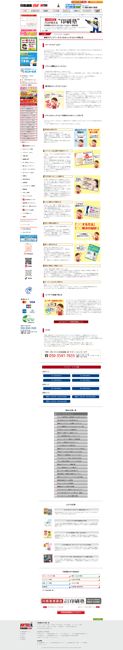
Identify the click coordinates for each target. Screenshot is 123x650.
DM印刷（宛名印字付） (78, 586)
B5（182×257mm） (85, 388)
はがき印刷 (67, 624)
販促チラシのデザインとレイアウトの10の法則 (70, 477)
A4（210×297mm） (56, 375)
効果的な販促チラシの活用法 (65, 480)
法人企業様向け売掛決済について (80, 633)
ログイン (22, 635)
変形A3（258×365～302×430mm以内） (85, 396)
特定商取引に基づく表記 (73, 642)
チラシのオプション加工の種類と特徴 (67, 496)
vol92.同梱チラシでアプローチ (27, 134)
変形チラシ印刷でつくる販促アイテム (67, 433)
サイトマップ (54, 637)
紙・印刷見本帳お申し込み (29, 79)
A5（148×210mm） (56, 380)
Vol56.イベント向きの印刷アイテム (86, 607)
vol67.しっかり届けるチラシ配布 (28, 122)
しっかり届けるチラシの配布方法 (66, 445)
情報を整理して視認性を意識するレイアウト (69, 474)
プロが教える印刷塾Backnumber (28, 138)
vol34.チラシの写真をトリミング (28, 117)
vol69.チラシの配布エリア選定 (27, 127)
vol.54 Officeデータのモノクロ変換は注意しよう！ (76, 510)
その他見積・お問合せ (97, 11)
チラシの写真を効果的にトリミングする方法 (69, 461)
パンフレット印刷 (47, 579)
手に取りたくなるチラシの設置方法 (66, 429)
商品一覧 (67, 14)
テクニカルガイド (87, 11)
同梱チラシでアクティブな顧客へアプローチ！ (69, 423)
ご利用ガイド (76, 11)
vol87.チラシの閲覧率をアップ (27, 131)
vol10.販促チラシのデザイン (27, 106)
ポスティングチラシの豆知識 (65, 483)
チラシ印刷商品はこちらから (27, 136)
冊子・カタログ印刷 (77, 576)
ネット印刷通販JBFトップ (58, 14)
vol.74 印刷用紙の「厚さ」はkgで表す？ (76, 532)
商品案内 (46, 11)
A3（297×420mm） (85, 375)
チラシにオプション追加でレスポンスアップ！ (69, 489)
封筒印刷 (45, 586)
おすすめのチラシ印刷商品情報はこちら (71, 322)
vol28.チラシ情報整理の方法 (27, 108)
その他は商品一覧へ (49, 590)
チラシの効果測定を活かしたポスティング (68, 436)
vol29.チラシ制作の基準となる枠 (28, 111)
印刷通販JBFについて (42, 642)
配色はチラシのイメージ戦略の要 (66, 464)
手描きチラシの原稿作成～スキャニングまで (69, 455)
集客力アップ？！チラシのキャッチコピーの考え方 (71, 448)
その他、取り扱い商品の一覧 (44, 628)
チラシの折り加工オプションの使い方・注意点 (69, 492)
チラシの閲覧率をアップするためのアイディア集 (70, 426)
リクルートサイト (41, 644)
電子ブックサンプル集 (42, 637)
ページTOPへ (98, 619)
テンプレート (66, 11)
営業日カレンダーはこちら (29, 82)
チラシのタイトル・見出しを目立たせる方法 (69, 458)
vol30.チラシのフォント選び (27, 113)
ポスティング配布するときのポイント (67, 442)
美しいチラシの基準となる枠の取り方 (67, 470)
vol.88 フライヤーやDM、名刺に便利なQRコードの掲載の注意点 (76, 556)
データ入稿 (56, 11)
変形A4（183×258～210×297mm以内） (56, 396)
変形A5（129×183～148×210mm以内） (56, 401)
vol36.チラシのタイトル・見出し (28, 120)
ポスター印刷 (75, 583)
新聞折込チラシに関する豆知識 (65, 486)
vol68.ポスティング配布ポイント (28, 124)
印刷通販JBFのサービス (53, 635)
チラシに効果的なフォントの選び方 (66, 467)
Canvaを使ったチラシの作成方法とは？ (68, 420)
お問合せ (22, 637)
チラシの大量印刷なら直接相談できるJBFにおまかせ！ (72, 417)
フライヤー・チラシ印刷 (71, 367)
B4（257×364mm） (56, 388)
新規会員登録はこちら (52, 633)
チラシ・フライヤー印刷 (75, 14)
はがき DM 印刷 (76, 579)
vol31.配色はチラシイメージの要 (28, 115)
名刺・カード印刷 (47, 583)
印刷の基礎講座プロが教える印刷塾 (69, 635)
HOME (25, 11)
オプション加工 (26, 224)
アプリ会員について (65, 633)
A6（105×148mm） (85, 380)
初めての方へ (36, 11)
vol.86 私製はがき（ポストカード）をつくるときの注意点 (76, 544)
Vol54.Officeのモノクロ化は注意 (55, 607)
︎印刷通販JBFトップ (25, 631)
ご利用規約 (84, 642)
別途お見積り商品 (27, 232)
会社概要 (22, 633)
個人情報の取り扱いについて (57, 642)
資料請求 (22, 639)
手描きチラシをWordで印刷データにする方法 (69, 451)
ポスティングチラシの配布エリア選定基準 (68, 439)
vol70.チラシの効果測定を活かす (28, 129)
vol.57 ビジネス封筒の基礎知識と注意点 (76, 520)
